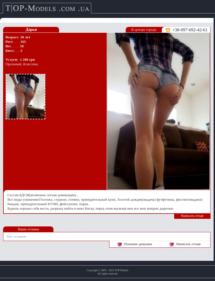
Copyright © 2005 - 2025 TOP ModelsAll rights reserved (107, 272)
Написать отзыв (192, 216)
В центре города (143, 29)
